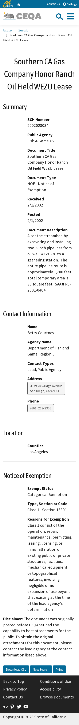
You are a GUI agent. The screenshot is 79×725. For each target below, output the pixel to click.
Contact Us (53, 4)
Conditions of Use (55, 681)
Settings (70, 4)
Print (59, 669)
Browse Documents (57, 697)
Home (7, 30)
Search (23, 30)
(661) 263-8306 (40, 408)
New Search (41, 669)
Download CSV (16, 669)
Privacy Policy (15, 689)
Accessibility (50, 689)
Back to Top (13, 681)
